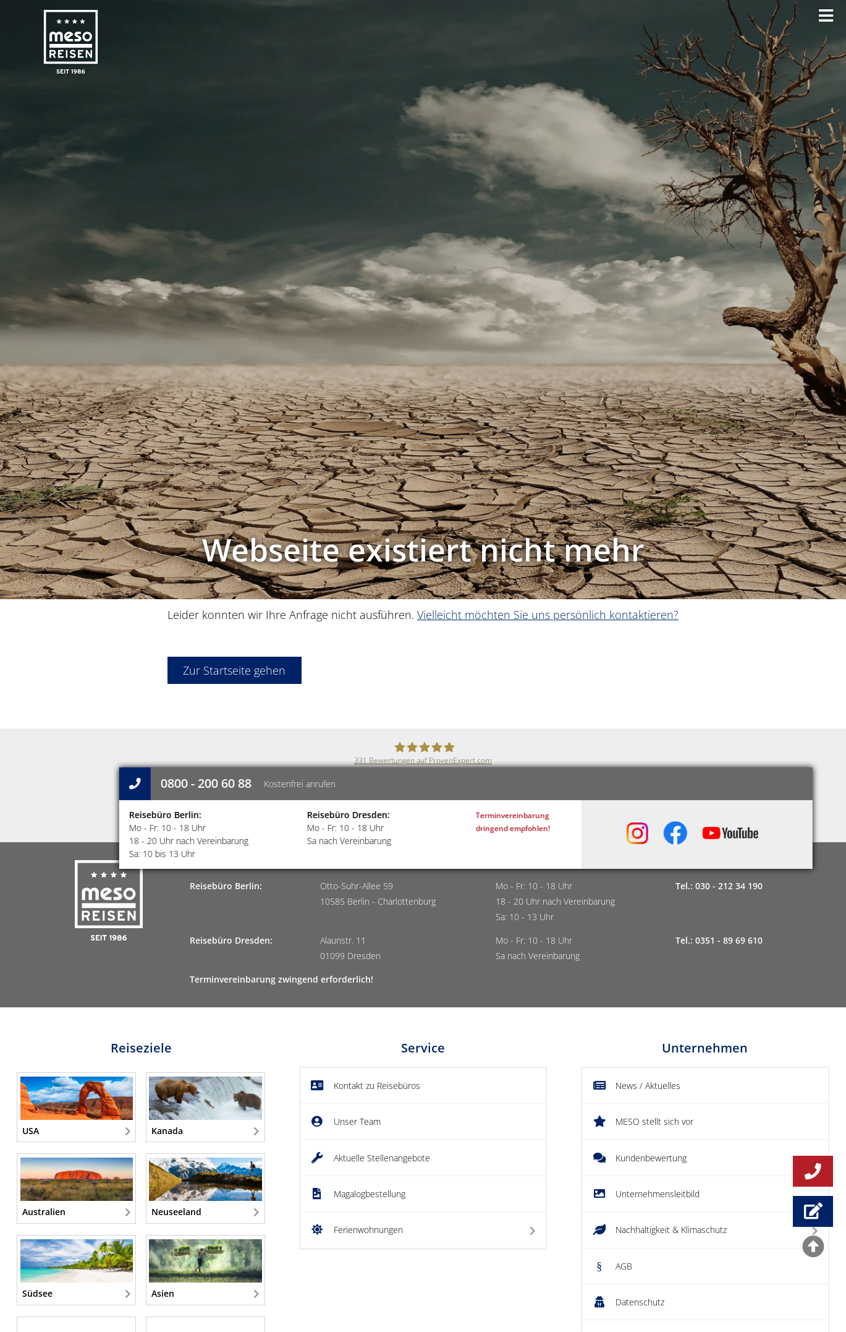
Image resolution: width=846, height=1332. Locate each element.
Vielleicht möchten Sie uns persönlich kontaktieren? (548, 614)
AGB (623, 1266)
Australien (76, 1188)
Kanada (205, 1107)
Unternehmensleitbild (657, 1194)
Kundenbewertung (651, 1158)
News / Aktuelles (647, 1085)
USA (76, 1107)
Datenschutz (639, 1302)
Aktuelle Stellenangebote (382, 1158)
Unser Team (357, 1121)
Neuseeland (205, 1188)
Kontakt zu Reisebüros (377, 1085)
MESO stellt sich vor (654, 1121)
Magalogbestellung (369, 1194)
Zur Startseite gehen (234, 670)
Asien (205, 1269)
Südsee (76, 1269)
